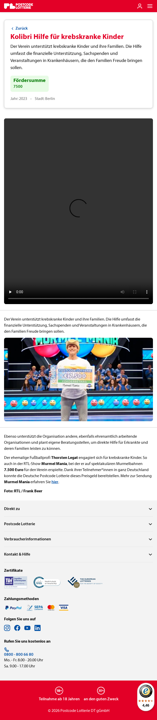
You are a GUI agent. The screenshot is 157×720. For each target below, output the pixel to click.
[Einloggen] (140, 6)
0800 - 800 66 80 (18, 652)
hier (54, 482)
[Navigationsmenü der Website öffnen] (150, 6)
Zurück (19, 29)
